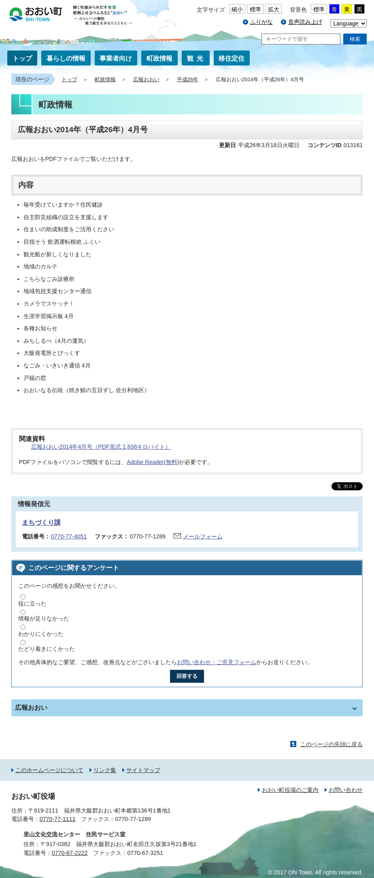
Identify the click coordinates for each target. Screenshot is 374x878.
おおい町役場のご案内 (290, 790)
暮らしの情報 (66, 58)
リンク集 (105, 770)
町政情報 (159, 58)
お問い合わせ (346, 790)
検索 (355, 39)
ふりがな (261, 22)
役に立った (32, 603)
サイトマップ (143, 770)
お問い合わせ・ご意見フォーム (216, 662)
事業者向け (116, 58)
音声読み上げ (305, 22)
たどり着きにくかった (46, 649)
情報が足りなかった (43, 618)
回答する (187, 676)
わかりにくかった (41, 634)
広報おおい (146, 79)
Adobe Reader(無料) (153, 462)
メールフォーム (203, 536)
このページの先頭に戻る (331, 744)
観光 (196, 58)
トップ (22, 58)
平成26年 (187, 79)
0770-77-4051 (69, 536)
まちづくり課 (41, 522)
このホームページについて (49, 770)
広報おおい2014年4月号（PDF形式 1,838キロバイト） (101, 446)
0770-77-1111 (58, 819)
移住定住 (231, 58)
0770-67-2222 (70, 853)
